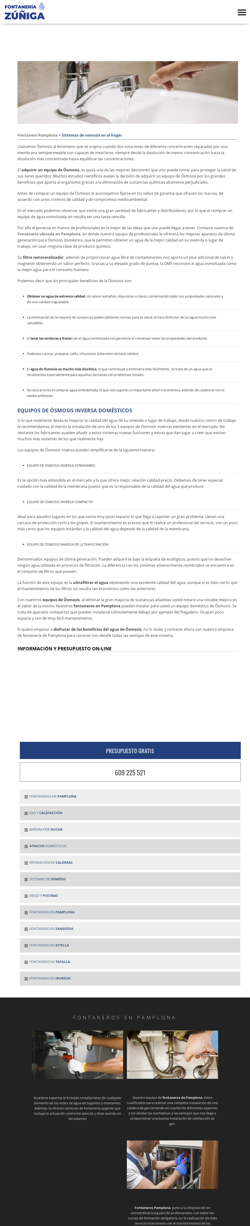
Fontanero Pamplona (37, 135)
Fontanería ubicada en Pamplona (48, 234)
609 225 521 (130, 772)
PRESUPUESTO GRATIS (130, 751)
